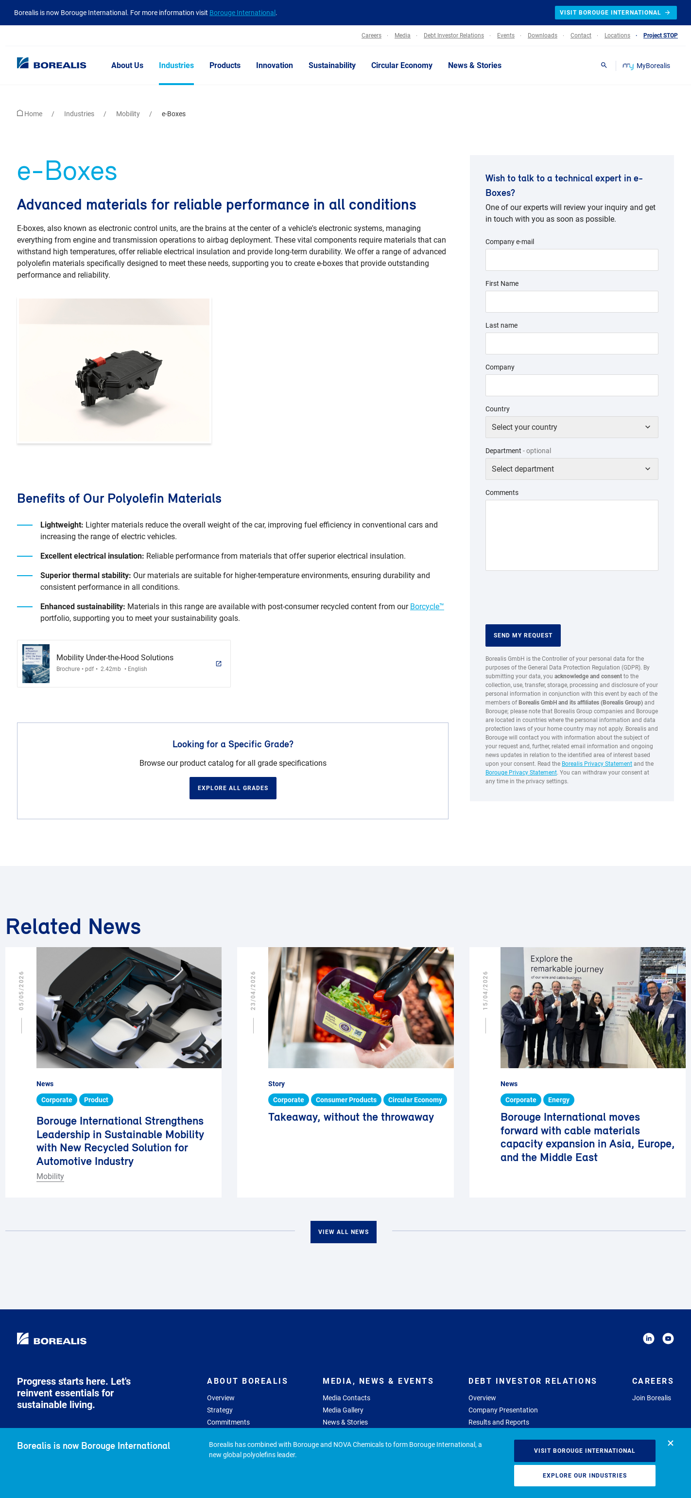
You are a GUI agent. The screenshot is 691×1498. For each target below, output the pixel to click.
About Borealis (247, 1381)
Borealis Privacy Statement (597, 763)
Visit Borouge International (585, 1450)
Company (500, 367)
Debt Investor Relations (533, 1381)
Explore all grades (233, 788)
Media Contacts (346, 1398)
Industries (80, 114)
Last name (501, 325)
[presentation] (559, 598)
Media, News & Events (378, 1381)
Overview (221, 1398)
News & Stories (345, 1422)
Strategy (220, 1410)
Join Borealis (651, 1398)
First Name (501, 283)
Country (497, 409)
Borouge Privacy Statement (521, 772)
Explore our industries (585, 1475)
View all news (343, 1232)
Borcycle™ (427, 606)
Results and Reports (498, 1422)
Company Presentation (503, 1410)
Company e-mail (509, 242)
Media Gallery (343, 1410)
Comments (501, 492)
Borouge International (242, 13)
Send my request (523, 635)
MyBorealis (647, 66)
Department (518, 451)
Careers (653, 1381)
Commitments (228, 1422)
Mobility (128, 114)
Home (30, 114)
